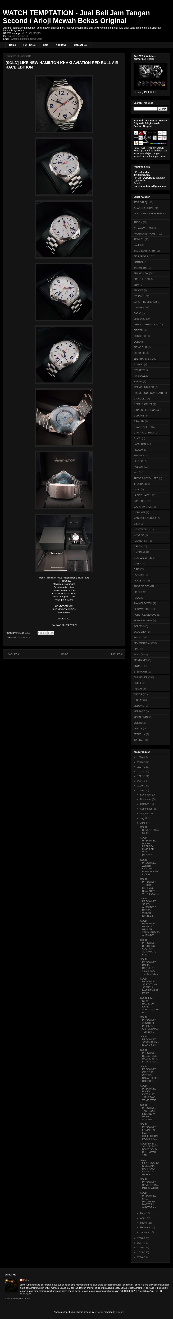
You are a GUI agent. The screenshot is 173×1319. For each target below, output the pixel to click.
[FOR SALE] (140, 202)
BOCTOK (139, 262)
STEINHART (140, 671)
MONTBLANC (141, 529)
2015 (140, 1252)
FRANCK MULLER (144, 387)
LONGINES (140, 501)
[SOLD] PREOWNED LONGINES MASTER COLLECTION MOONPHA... (149, 1131)
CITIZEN (138, 330)
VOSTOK (139, 722)
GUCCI (137, 438)
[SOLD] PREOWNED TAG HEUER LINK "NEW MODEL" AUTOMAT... (148, 1112)
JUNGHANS (140, 484)
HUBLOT (138, 466)
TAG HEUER (141, 677)
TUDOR (138, 694)
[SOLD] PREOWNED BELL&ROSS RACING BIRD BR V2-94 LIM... (150, 1056)
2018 (140, 1238)
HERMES (139, 455)
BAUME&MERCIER (144, 250)
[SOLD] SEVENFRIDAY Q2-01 (149, 830)
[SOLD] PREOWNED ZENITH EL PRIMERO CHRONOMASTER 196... (149, 1024)
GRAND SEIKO (142, 427)
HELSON (139, 449)
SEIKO (137, 637)
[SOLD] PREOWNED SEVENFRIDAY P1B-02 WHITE (149, 1183)
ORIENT (138, 563)
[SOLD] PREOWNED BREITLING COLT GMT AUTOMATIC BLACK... (148, 947)
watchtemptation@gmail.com (26, 38)
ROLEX (138, 626)
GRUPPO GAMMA (144, 432)
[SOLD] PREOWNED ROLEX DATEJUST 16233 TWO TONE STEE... (149, 966)
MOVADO (139, 535)
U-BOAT (138, 700)
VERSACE (139, 711)
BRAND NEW (141, 273)
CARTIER (139, 307)
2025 (140, 762)
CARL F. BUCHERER (145, 301)
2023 (140, 771)
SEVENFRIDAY (142, 643)
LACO (137, 489)
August (144, 813)
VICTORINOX (141, 717)
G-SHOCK (139, 398)
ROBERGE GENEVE (145, 614)
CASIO (137, 313)
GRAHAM (139, 421)
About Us (61, 45)
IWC (136, 472)
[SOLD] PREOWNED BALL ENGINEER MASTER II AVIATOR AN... (149, 1200)
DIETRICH (139, 353)
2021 (140, 781)
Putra (26, 1280)
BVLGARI (139, 296)
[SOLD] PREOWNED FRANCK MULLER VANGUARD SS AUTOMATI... (150, 928)
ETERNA (138, 364)
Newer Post (13, 654)
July (142, 818)
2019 (140, 790)
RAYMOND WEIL (143, 603)
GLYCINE (139, 415)
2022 (140, 776)
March (144, 1222)
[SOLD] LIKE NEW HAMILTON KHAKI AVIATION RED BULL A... (149, 1005)
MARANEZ (139, 512)
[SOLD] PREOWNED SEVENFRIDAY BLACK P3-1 (149, 1040)
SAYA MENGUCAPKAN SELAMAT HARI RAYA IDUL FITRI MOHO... (150, 1167)
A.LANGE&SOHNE (144, 208)
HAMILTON (19, 637)
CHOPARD (139, 318)
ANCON (138, 222)
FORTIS (138, 381)
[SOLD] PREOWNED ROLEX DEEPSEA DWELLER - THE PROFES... (148, 846)
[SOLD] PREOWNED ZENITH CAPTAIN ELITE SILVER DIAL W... (149, 867)
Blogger (120, 1312)
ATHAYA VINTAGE (144, 228)
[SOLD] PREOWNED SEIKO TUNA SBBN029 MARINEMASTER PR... (149, 986)
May (142, 1213)
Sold (45, 45)
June (143, 823)
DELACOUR (140, 347)
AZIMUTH (139, 239)
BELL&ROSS (141, 256)
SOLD (29, 637)
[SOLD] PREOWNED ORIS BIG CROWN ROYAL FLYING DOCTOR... (149, 1073)
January (144, 1232)
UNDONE (139, 705)
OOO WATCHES (143, 557)
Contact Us (80, 45)
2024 (140, 766)
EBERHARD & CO (144, 358)
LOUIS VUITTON (143, 506)
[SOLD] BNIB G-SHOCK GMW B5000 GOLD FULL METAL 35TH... (149, 1149)
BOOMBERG (141, 267)
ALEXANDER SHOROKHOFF (150, 213)
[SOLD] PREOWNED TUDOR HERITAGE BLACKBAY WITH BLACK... (149, 886)
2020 (140, 785)
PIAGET (138, 592)
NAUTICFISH (141, 540)
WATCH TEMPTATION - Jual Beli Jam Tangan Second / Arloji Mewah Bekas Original (76, 16)
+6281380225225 (31, 33)
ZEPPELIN (139, 734)
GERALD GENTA (143, 404)
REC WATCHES (142, 609)
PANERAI (139, 574)
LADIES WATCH (142, 495)
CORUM (138, 341)
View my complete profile (17, 1298)
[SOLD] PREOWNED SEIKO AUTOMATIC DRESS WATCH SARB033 (148, 907)
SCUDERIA (140, 631)
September (146, 808)
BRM (136, 284)
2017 (140, 1242)
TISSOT (138, 688)
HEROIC (138, 461)
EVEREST (139, 370)
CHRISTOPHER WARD (146, 324)
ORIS (136, 569)
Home (12, 45)
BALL (136, 245)
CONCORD (140, 336)
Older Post (116, 654)
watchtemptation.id (18, 36)
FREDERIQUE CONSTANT (148, 393)
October (144, 804)
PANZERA (139, 580)
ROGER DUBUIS (143, 620)
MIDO (137, 523)
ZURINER (139, 739)
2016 (140, 1247)
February (145, 1227)
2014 (140, 1257)
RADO (137, 597)
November (146, 799)
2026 (140, 757)
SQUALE (138, 666)
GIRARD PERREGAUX (146, 410)
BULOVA (138, 290)
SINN (136, 649)
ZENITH (138, 728)
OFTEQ (138, 546)
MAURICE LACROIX (145, 518)
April (143, 1218)
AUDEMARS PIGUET (145, 233)
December (146, 794)
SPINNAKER (141, 660)
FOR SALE (29, 45)
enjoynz (98, 1312)
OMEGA (138, 552)
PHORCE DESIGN (144, 586)
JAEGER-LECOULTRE (146, 478)
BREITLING (140, 279)
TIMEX (137, 683)
